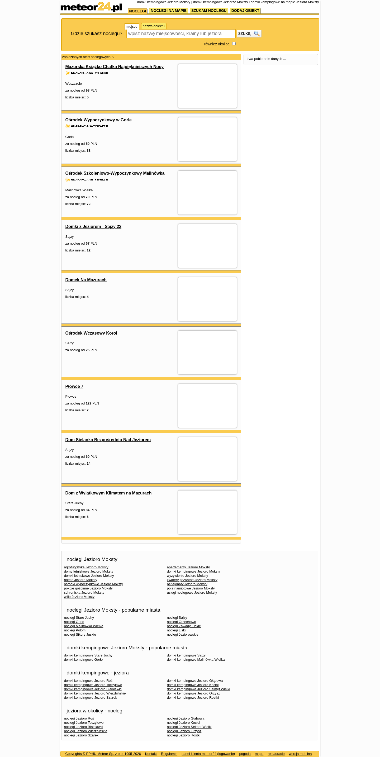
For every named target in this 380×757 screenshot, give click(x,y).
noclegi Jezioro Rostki (183, 735)
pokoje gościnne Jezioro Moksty (88, 588)
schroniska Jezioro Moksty (84, 592)
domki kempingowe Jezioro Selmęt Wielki (198, 689)
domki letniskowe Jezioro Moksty (89, 576)
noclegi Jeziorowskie (182, 634)
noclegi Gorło (74, 622)
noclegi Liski (176, 630)
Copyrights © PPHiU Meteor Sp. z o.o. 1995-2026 (103, 754)
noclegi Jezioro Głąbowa (186, 718)
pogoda (244, 754)
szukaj (249, 33)
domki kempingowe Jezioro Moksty (193, 571)
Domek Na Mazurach (86, 280)
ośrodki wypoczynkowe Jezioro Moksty (93, 584)
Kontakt (151, 754)
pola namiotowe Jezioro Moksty (191, 588)
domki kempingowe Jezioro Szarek (90, 697)
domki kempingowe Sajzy (186, 655)
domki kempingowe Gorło (83, 659)
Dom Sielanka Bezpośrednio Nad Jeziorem (108, 439)
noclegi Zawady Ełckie (184, 626)
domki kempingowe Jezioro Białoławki (93, 689)
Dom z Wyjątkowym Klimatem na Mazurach (108, 493)
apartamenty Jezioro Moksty (188, 567)
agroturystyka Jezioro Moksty (86, 567)
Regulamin (169, 754)
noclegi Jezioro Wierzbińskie (85, 731)
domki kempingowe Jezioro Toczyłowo (93, 685)
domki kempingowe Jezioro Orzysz (193, 693)
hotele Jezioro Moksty (80, 580)
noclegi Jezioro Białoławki (83, 727)
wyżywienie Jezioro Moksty (187, 576)
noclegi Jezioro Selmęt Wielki (189, 727)
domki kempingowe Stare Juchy (88, 655)
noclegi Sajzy (177, 618)
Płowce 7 (74, 386)
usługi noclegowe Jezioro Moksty (192, 592)
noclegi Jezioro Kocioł (183, 723)
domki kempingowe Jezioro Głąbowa (195, 681)
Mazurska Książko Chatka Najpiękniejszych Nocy (114, 66)
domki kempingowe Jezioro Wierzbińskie (95, 693)
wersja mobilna (300, 754)
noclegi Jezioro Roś (79, 718)
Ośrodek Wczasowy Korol (91, 333)
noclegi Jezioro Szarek (81, 735)
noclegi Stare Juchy (79, 618)
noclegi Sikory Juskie (80, 634)
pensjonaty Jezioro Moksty (187, 584)
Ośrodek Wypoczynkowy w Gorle (98, 120)
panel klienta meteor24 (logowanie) (208, 754)
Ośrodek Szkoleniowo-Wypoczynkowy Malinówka (115, 173)
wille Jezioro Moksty (79, 597)
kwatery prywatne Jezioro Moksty (192, 580)
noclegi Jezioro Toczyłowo (84, 723)
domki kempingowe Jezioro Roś (88, 681)
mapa (259, 754)
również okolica (217, 44)
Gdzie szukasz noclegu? (96, 33)
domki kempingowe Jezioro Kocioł (193, 685)
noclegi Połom (75, 630)
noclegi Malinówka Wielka (83, 626)
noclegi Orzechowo (181, 622)
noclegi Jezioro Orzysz (184, 731)
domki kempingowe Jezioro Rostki (193, 697)
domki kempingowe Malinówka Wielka (196, 659)
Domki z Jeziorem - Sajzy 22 (93, 226)
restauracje (276, 754)
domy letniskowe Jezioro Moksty (88, 571)
